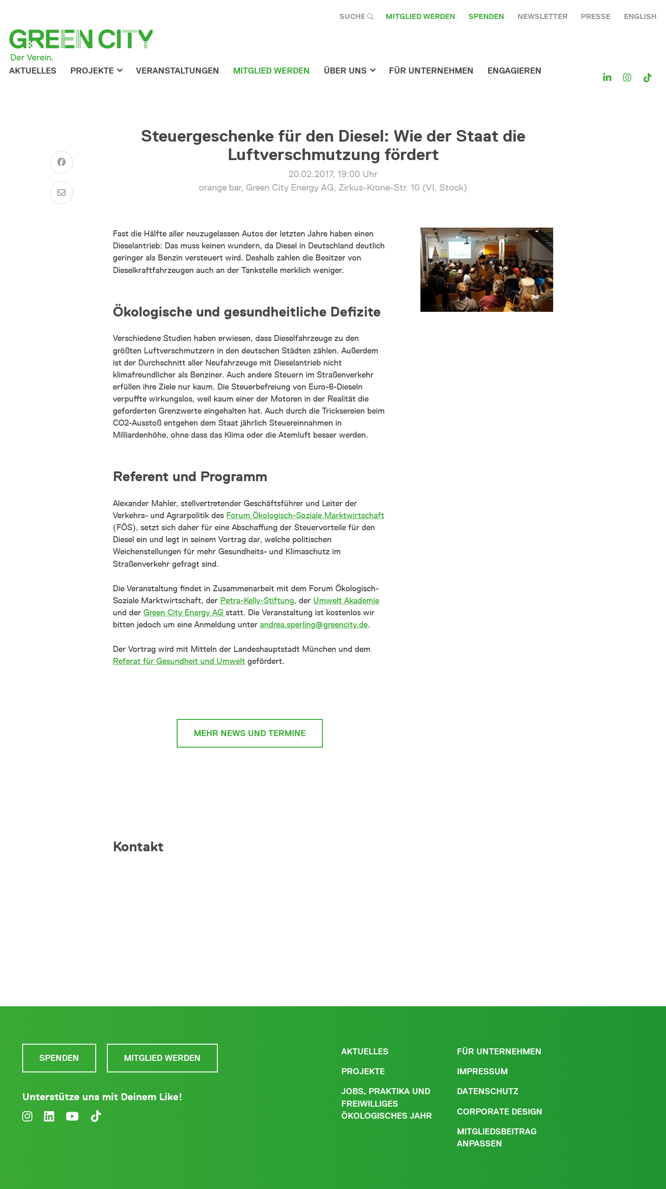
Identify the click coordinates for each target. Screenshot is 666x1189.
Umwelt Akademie (346, 600)
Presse (595, 16)
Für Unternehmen (499, 1052)
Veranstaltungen (177, 71)
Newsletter (542, 16)
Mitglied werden (420, 16)
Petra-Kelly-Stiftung (257, 600)
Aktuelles (32, 71)
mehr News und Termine (250, 733)
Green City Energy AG (184, 612)
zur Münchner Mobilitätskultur (250, 693)
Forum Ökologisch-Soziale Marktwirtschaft (305, 515)
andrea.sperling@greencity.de (314, 624)
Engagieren (514, 71)
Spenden (486, 16)
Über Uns (345, 71)
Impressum (482, 1071)
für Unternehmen (431, 71)
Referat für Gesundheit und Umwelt (179, 661)
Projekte (92, 71)
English (640, 16)
